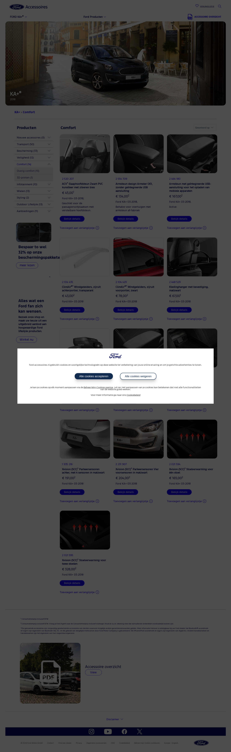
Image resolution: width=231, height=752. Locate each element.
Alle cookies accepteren (93, 376)
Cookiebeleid (133, 395)
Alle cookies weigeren (138, 376)
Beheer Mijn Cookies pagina (98, 387)
